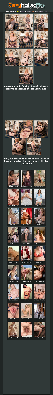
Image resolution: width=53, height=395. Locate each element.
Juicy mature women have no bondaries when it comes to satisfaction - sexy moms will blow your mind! (26, 161)
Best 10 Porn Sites (24, 11)
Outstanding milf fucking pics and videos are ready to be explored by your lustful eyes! (26, 87)
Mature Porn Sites (39, 11)
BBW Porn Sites (11, 11)
